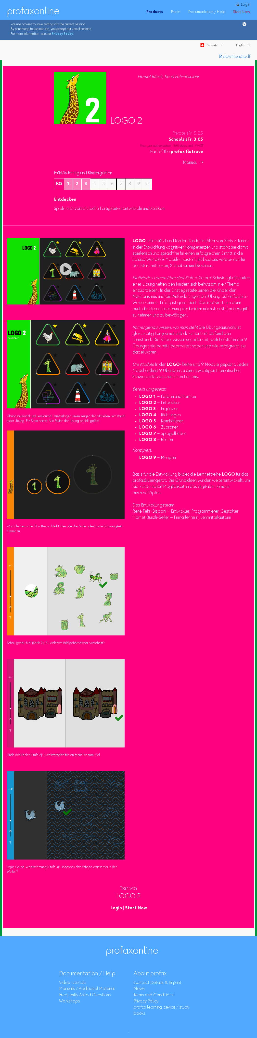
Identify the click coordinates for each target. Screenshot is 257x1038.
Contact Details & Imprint (157, 983)
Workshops (69, 1001)
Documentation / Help (206, 12)
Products (154, 12)
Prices (175, 12)
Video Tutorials (72, 983)
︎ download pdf (234, 57)
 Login (243, 5)
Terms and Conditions (153, 995)
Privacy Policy (62, 34)
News (139, 989)
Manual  (193, 163)
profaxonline (33, 12)
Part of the (176, 152)
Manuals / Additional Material (87, 989)
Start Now (241, 12)
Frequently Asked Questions (85, 995)
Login (116, 908)
